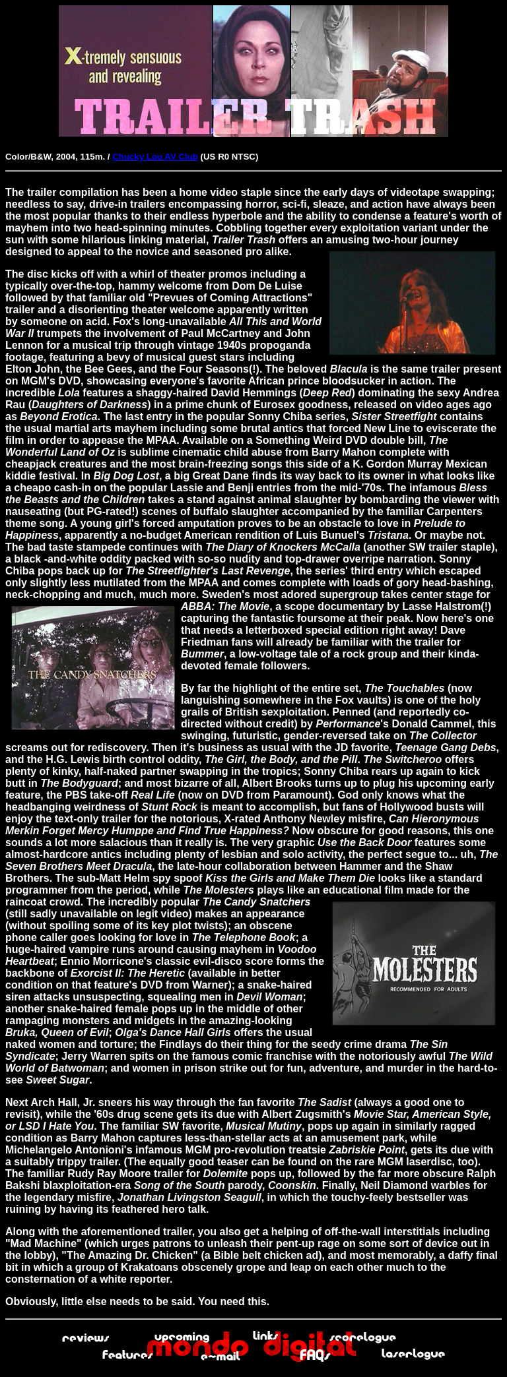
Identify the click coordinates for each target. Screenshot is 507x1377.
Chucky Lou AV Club (155, 157)
